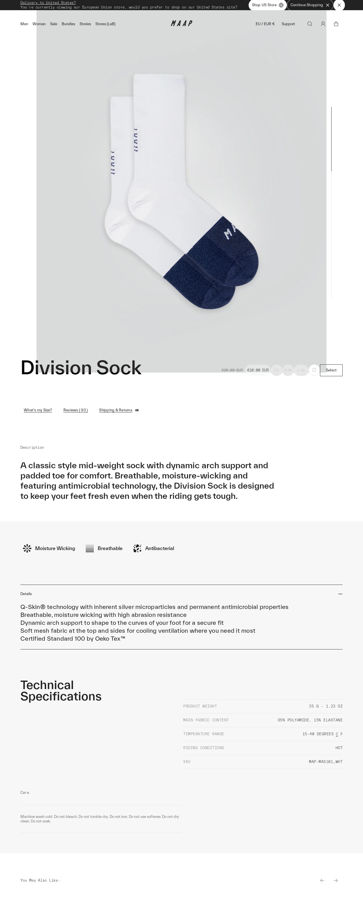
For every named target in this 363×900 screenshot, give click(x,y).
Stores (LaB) (105, 26)
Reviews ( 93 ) (75, 412)
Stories (85, 26)
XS (276, 372)
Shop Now (211, 6)
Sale (53, 26)
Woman (39, 26)
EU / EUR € (265, 26)
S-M (288, 372)
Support (288, 26)
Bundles (68, 26)
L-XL (301, 372)
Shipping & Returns (119, 412)
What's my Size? (38, 412)
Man (24, 26)
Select (331, 372)
